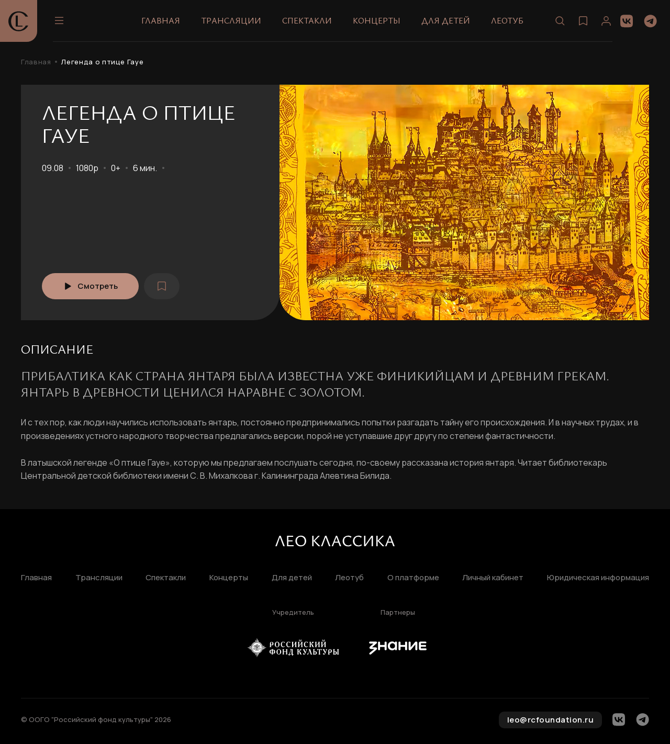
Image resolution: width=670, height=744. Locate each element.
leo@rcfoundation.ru (550, 719)
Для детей (445, 20)
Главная (160, 20)
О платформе (413, 578)
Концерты (376, 20)
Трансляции (231, 20)
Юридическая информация (598, 578)
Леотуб (507, 20)
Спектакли (307, 20)
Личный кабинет (492, 578)
